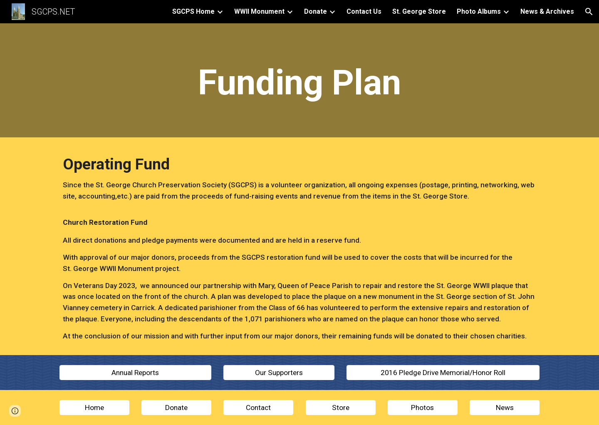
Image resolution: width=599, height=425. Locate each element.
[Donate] (176, 408)
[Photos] (422, 408)
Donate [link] (315, 11)
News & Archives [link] (547, 11)
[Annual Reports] (135, 372)
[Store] (340, 408)
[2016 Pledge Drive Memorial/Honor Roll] (443, 372)
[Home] (94, 408)
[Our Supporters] (279, 372)
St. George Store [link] (419, 11)
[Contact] (258, 408)
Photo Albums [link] (479, 11)
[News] (504, 408)
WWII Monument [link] (259, 11)
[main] (299, 82)
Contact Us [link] (364, 11)
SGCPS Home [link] (193, 11)
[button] (589, 12)
